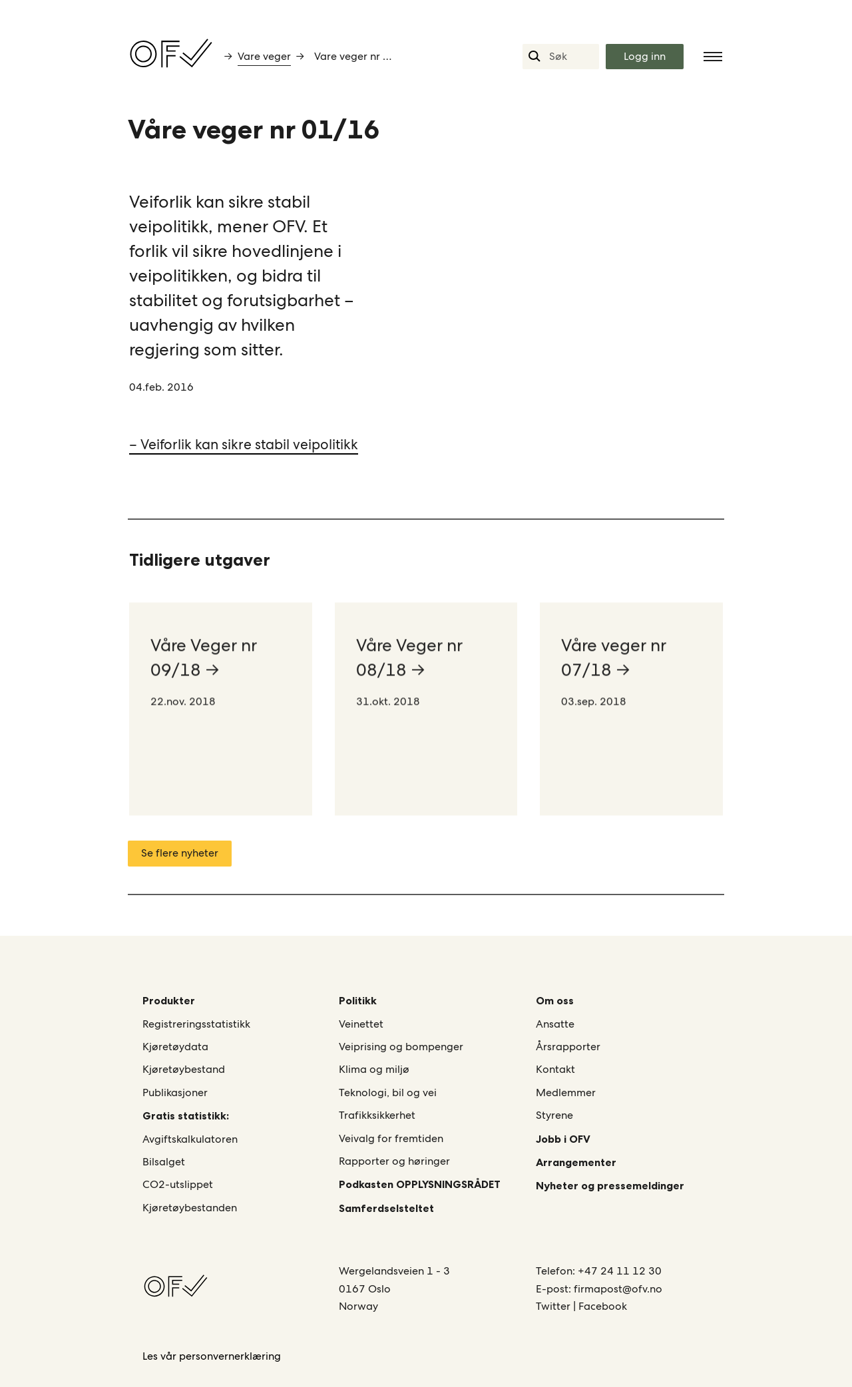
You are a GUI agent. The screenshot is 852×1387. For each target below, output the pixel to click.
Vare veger (264, 56)
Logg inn (645, 56)
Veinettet (361, 1024)
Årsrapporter (568, 1047)
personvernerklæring (230, 1356)
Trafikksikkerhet (377, 1115)
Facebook (602, 1306)
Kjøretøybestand (183, 1069)
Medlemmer (566, 1092)
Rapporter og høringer (394, 1161)
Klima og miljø (374, 1069)
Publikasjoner (175, 1092)
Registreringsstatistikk (196, 1024)
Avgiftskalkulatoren (190, 1139)
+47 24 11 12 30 (620, 1271)
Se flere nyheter (179, 853)
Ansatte (555, 1024)
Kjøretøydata (175, 1047)
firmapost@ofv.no (618, 1289)
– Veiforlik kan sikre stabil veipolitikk (243, 444)
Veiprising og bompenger (401, 1047)
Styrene (554, 1115)
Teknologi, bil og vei (388, 1092)
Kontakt (555, 1069)
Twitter (554, 1306)
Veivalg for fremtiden (391, 1138)
